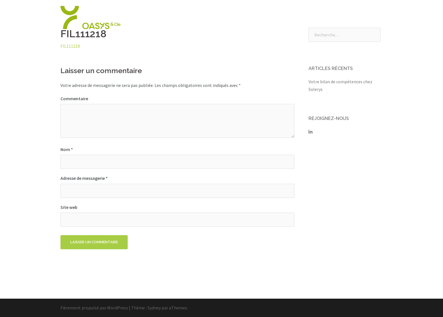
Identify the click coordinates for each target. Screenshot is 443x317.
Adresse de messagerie (84, 178)
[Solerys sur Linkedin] (310, 131)
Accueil (185, 17)
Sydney (154, 308)
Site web (68, 207)
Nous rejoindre (303, 17)
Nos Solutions (265, 17)
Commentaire (74, 98)
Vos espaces (340, 17)
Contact (370, 17)
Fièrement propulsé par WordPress (94, 308)
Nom (66, 149)
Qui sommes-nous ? (222, 17)
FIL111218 (70, 46)
